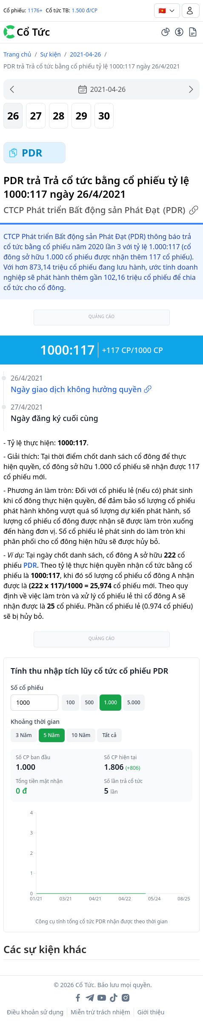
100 (70, 702)
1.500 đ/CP (85, 10)
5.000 (133, 702)
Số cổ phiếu (27, 687)
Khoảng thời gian (35, 721)
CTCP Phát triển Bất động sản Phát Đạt (101, 210)
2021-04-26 (85, 54)
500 (89, 702)
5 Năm (52, 735)
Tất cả (109, 735)
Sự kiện (50, 54)
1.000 (110, 702)
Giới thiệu (151, 1012)
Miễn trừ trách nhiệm (100, 1012)
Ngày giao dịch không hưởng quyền (81, 389)
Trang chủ (17, 54)
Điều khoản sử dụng (35, 1012)
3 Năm (24, 735)
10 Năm (80, 735)
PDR (30, 565)
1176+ (35, 10)
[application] (101, 861)
